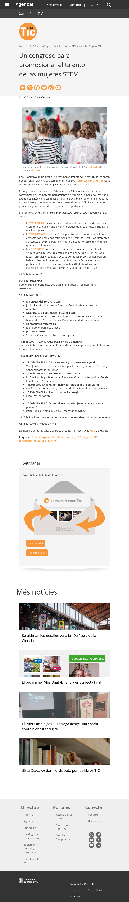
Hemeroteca (37, 553)
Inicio (21, 46)
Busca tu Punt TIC (32, 860)
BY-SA (35, 170)
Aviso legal (75, 890)
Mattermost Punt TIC (63, 826)
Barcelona (57, 437)
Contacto (75, 4)
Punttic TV (30, 827)
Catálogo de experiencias (31, 836)
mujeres (87, 437)
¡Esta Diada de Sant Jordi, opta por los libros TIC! (61, 770)
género (52, 441)
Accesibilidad (95, 890)
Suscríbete (36, 543)
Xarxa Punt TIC (31, 13)
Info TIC (28, 814)
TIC (95, 437)
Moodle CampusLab (63, 837)
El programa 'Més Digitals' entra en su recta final (61, 682)
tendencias (25, 441)
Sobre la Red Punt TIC (82, 883)
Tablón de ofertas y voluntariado (31, 848)
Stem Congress (41, 437)
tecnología (40, 441)
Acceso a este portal (64, 816)
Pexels (94, 166)
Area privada (54, 4)
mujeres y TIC (73, 437)
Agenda (28, 821)
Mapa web (75, 896)
